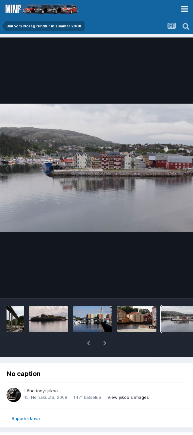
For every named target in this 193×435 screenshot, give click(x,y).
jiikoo (52, 390)
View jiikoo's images (128, 397)
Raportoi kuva (26, 418)
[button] (88, 343)
